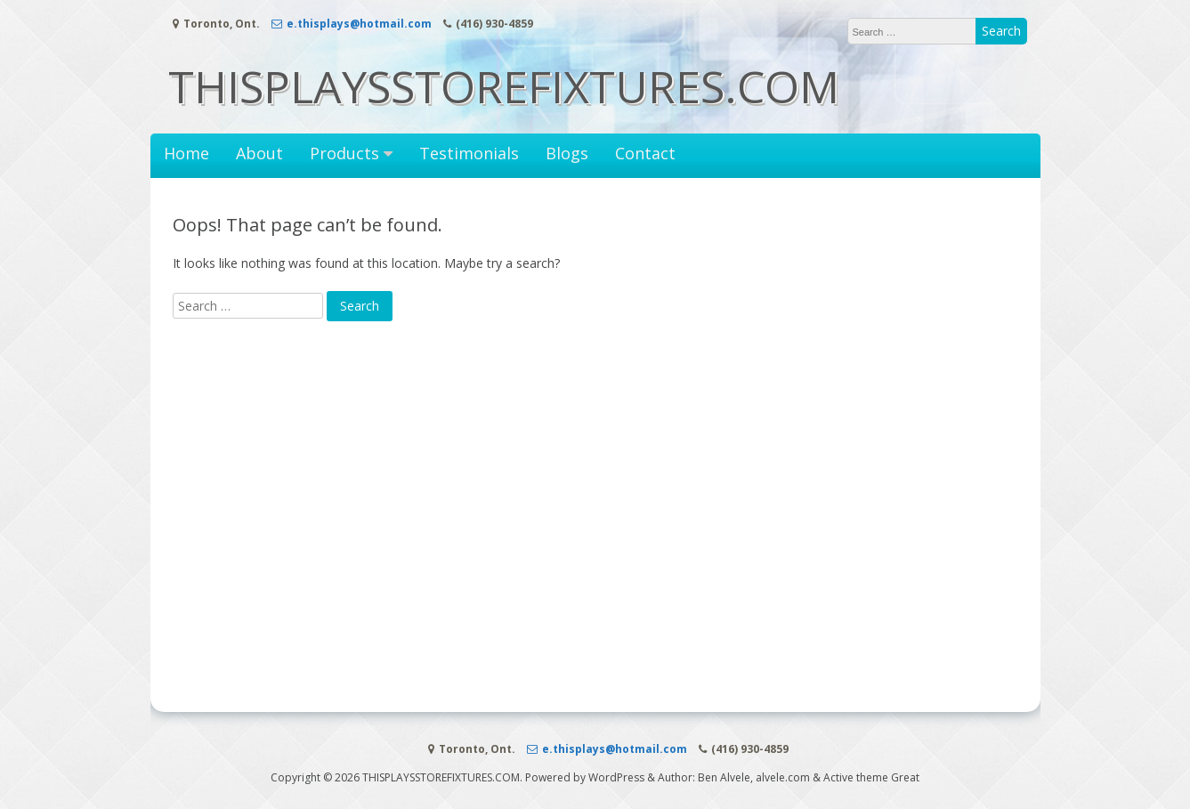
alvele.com (783, 777)
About (259, 153)
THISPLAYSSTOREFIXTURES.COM (503, 86)
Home (186, 153)
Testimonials (469, 153)
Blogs (567, 153)
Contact (645, 153)
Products (344, 153)
